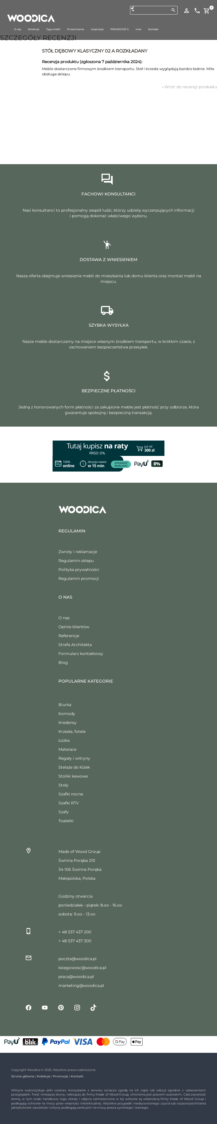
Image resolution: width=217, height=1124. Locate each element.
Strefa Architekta (75, 644)
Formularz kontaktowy (80, 653)
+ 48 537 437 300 (74, 940)
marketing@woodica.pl (81, 985)
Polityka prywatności (78, 569)
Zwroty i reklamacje (77, 551)
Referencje (68, 635)
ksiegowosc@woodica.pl (82, 967)
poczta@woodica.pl (77, 958)
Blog (63, 662)
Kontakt (77, 1076)
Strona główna (22, 1076)
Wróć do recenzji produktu (189, 86)
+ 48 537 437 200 (74, 931)
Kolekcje (43, 1076)
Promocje (60, 1076)
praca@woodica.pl (76, 976)
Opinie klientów (73, 626)
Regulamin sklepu (76, 560)
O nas (64, 617)
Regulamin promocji (78, 578)
